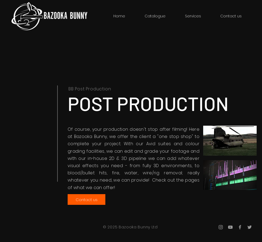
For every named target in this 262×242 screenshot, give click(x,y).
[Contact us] (86, 199)
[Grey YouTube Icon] (230, 227)
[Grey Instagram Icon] (221, 227)
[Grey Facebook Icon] (240, 227)
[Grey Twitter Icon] (249, 227)
